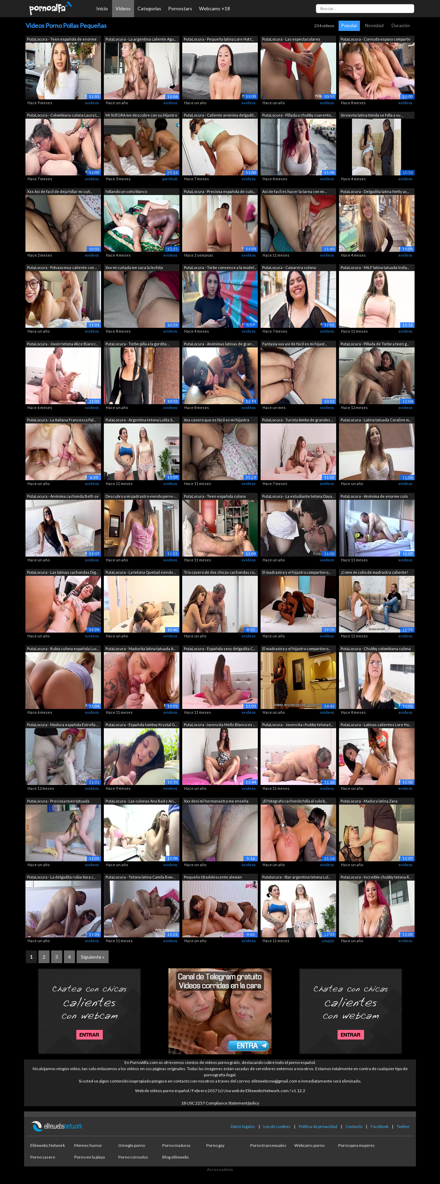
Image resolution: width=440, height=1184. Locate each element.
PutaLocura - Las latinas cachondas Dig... (62, 572)
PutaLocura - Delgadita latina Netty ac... (375, 191)
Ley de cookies (276, 1126)
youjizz (328, 940)
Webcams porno (309, 1145)
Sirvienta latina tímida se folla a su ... (372, 115)
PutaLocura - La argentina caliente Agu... (141, 39)
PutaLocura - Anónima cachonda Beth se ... (63, 497)
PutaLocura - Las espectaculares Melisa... (291, 40)
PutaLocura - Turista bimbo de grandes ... (297, 420)
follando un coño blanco (126, 191)
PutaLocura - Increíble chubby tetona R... (376, 877)
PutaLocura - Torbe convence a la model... (220, 267)
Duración (401, 25)
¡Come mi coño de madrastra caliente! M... (374, 573)
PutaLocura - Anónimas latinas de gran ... (219, 344)
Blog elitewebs (175, 1157)
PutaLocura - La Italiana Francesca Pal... (61, 420)
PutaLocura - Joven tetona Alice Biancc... (62, 344)
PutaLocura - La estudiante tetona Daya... (298, 496)
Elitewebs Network (47, 1145)
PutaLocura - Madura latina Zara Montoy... (369, 802)
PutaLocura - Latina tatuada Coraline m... (376, 420)
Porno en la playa (89, 1157)
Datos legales (243, 1126)
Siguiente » (92, 957)
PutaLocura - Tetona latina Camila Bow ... (140, 877)
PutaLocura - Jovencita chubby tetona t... (297, 724)
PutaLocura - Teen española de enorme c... (62, 40)
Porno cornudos (133, 1157)
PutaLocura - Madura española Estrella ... (62, 724)
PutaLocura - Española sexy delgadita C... (219, 648)
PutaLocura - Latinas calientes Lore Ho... (376, 724)
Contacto (353, 1126)
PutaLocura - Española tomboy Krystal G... (141, 724)
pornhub (169, 178)
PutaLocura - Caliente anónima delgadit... (220, 115)
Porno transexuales (268, 1145)
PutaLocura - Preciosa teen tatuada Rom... (58, 802)
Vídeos (123, 8)
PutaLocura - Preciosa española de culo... (219, 191)
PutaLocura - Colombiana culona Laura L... (63, 115)
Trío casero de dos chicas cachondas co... (220, 572)
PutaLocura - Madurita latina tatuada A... (140, 648)
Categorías (149, 8)
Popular (349, 25)
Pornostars (180, 8)
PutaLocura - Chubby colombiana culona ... (376, 649)
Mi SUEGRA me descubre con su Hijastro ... (141, 116)
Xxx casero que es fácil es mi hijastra (216, 420)
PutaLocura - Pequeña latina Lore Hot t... (219, 39)
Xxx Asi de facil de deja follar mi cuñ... (59, 191)
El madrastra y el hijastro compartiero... (296, 572)
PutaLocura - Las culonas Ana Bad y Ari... (141, 801)
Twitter (403, 1126)
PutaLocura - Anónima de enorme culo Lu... (374, 497)
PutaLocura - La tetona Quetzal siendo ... (141, 572)
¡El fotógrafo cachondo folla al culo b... (294, 801)
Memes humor (88, 1145)
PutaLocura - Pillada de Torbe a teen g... (375, 344)
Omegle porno (131, 1145)
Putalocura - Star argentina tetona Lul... (296, 877)
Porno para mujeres (356, 1145)
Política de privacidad (318, 1126)
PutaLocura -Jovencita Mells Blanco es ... (219, 724)
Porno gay (215, 1145)
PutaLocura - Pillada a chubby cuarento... (297, 115)
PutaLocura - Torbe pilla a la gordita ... (137, 344)
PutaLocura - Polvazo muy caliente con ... (62, 267)
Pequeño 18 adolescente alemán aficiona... (213, 878)
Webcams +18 (214, 8)
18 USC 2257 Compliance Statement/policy (220, 1103)
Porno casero (42, 1157)
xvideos (92, 102)
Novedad (374, 25)
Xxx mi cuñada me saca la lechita (134, 267)
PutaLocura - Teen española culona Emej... (215, 497)
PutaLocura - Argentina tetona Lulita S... (140, 420)
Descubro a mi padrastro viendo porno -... (141, 496)
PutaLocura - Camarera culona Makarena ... (289, 268)
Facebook (379, 1126)
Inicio (102, 8)
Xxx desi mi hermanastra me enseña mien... (216, 802)
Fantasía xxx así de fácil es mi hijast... (294, 344)
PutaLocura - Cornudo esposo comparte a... (375, 40)
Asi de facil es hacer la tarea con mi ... (294, 191)
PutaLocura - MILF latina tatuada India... (375, 267)
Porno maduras (176, 1145)
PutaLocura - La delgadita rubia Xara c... (61, 877)
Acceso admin (220, 1169)
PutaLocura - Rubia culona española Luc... (63, 648)
